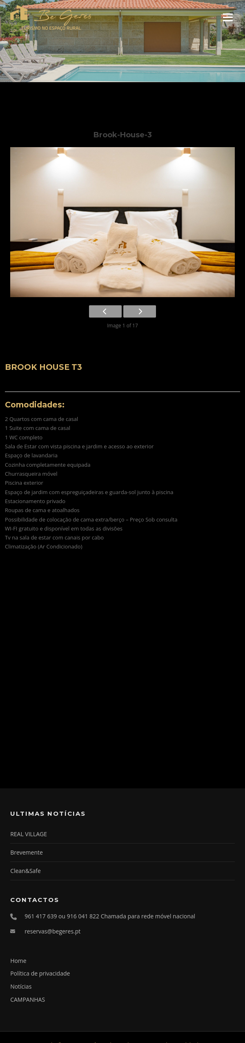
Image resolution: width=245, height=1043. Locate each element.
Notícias (20, 986)
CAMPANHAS (27, 999)
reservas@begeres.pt (52, 931)
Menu (227, 17)
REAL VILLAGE (28, 834)
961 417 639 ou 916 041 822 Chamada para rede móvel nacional (109, 916)
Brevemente (26, 852)
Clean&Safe (25, 871)
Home (18, 961)
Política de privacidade (40, 973)
